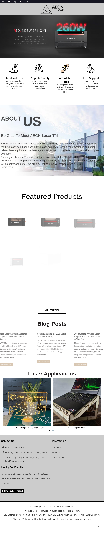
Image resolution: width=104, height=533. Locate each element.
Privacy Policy (58, 457)
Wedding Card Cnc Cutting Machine (38, 519)
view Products (52, 310)
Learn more (7, 169)
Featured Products (48, 510)
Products (52, 196)
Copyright (37, 506)
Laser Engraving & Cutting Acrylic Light (27, 403)
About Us (56, 452)
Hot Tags (62, 510)
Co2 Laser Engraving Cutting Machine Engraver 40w (28, 514)
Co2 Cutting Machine (62, 514)
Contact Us (57, 447)
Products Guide (31, 510)
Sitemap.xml (74, 510)
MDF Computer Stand (77, 403)
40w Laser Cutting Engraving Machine (72, 519)
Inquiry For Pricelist (14, 490)
